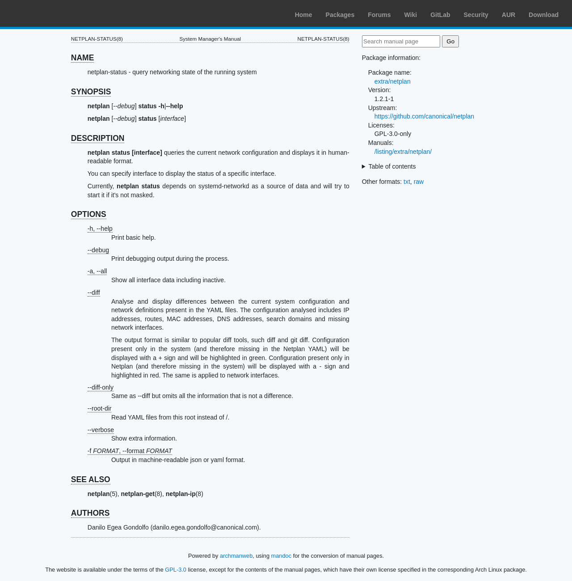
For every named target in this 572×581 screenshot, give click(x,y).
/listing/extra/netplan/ (403, 151)
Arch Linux (49, 13)
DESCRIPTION (98, 138)
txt (407, 181)
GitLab (440, 14)
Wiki (410, 14)
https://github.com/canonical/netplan (424, 116)
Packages (340, 14)
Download (544, 14)
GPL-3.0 (175, 569)
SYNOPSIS (91, 91)
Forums (379, 14)
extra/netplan (392, 81)
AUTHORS (90, 513)
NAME (82, 57)
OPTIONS (88, 214)
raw (419, 181)
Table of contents (392, 166)
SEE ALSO (90, 479)
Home (303, 14)
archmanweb (236, 555)
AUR (508, 14)
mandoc (281, 555)
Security (476, 14)
